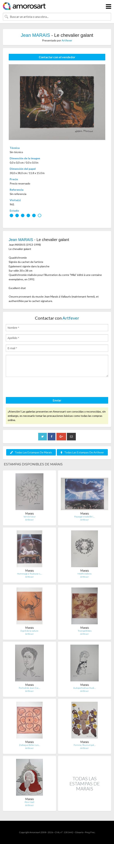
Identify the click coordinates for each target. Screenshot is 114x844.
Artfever (67, 40)
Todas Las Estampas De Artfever (82, 452)
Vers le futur (29, 516)
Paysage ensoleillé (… (84, 516)
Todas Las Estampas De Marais (31, 452)
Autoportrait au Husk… (84, 687)
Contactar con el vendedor (57, 57)
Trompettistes (85, 630)
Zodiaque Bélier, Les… (29, 745)
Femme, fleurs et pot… (85, 745)
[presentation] (35, 387)
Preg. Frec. (90, 832)
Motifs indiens (85, 573)
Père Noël (29, 802)
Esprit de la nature (29, 630)
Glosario (79, 832)
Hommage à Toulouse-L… (29, 573)
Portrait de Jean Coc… (29, 687)
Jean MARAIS (36, 35)
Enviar (57, 400)
